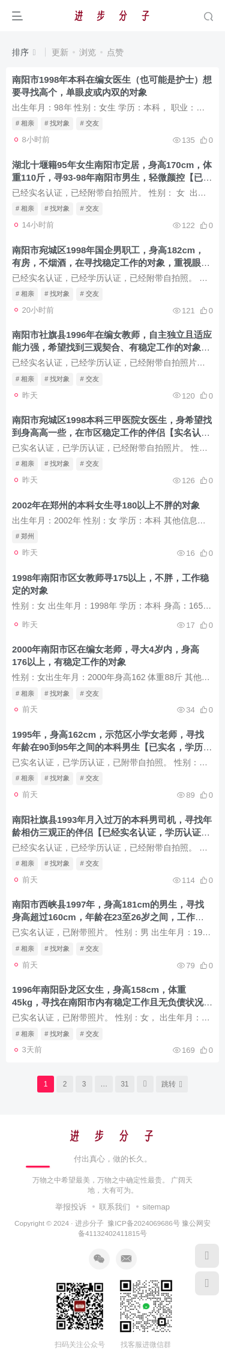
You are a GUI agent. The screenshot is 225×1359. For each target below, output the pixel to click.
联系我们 (114, 1206)
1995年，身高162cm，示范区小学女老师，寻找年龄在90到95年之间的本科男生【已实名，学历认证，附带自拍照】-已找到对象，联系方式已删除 (112, 747)
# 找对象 (57, 123)
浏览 (87, 52)
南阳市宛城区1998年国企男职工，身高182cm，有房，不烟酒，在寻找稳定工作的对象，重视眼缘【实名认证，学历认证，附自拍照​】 (111, 262)
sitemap (156, 1206)
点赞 (115, 52)
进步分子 (89, 1223)
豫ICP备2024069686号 (143, 1223)
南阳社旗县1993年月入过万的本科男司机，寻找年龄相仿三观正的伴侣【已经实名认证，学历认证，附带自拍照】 (112, 832)
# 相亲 (25, 123)
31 (124, 1084)
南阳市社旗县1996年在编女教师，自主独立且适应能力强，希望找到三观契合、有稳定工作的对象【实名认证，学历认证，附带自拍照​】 (112, 347)
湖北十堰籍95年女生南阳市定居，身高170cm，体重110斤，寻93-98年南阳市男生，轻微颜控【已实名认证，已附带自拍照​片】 (112, 177)
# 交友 (89, 123)
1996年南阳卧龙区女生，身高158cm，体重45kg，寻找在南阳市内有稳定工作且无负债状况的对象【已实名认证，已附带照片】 (112, 1002)
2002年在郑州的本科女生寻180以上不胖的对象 (106, 505)
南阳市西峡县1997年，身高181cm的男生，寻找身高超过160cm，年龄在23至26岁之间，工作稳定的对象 (108, 917)
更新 (60, 52)
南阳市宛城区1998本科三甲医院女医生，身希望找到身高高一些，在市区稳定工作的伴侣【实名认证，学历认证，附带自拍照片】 (112, 432)
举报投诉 (70, 1206)
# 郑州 (25, 536)
